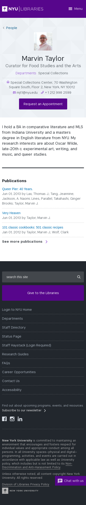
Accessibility (12, 390)
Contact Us (11, 381)
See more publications (23, 241)
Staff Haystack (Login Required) (26, 345)
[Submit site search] (79, 276)
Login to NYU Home (17, 310)
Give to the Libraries (43, 293)
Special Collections (53, 73)
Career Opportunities (19, 372)
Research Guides (15, 354)
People (11, 28)
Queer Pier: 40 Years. (17, 189)
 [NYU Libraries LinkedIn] (20, 419)
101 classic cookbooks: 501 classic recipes (32, 227)
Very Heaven (11, 213)
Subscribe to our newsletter (22, 410)
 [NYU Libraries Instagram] (12, 419)
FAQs (6, 363)
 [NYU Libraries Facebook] (4, 419)
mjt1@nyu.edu (27, 92)
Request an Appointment (43, 104)
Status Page (11, 336)
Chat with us (70, 481)
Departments (12, 318)
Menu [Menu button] (78, 9)
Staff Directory (14, 327)
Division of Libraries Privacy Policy (25, 484)
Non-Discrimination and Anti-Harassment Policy (37, 465)
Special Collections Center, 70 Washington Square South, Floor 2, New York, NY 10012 (43, 84)
